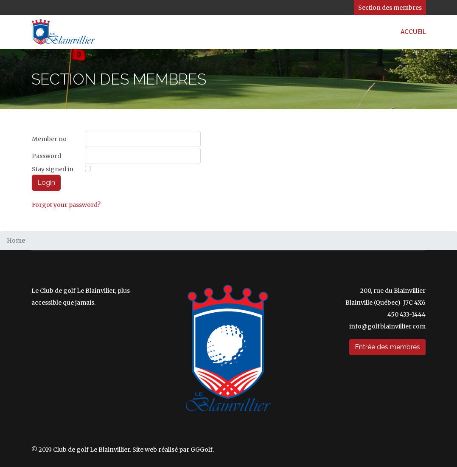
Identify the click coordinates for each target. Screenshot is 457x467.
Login (46, 182)
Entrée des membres (387, 347)
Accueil (413, 31)
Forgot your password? (66, 205)
